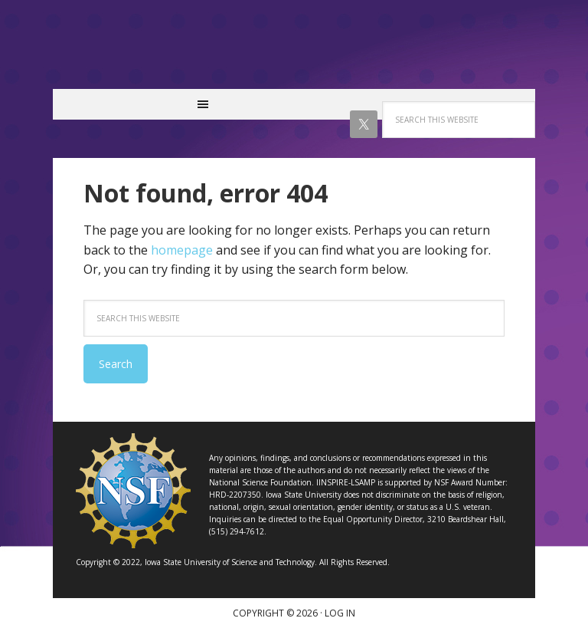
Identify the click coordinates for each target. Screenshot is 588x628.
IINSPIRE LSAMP (294, 52)
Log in (340, 613)
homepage (182, 250)
